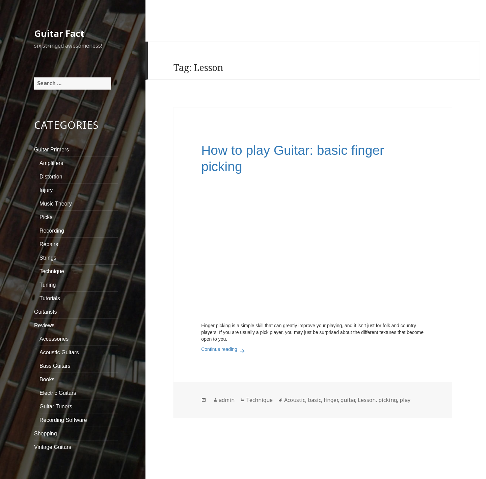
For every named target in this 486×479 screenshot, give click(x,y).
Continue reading (224, 349)
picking (387, 400)
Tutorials (49, 298)
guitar (348, 400)
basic (314, 400)
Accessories (54, 339)
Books (46, 379)
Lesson (367, 400)
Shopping (45, 433)
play (405, 400)
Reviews (44, 325)
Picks (45, 217)
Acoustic (294, 400)
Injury (46, 190)
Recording (51, 231)
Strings (47, 258)
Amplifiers (51, 163)
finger (331, 400)
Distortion (50, 176)
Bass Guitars (55, 366)
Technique (51, 271)
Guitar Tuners (55, 406)
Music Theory (55, 204)
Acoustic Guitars (59, 352)
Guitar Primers (51, 149)
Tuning (47, 285)
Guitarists (45, 312)
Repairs (48, 244)
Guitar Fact (59, 33)
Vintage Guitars (52, 447)
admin (227, 400)
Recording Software (63, 420)
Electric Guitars (57, 393)
